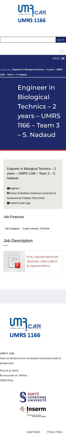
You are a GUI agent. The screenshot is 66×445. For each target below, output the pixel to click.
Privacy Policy (54, 431)
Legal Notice (33, 431)
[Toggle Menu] (61, 51)
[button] (56, 58)
